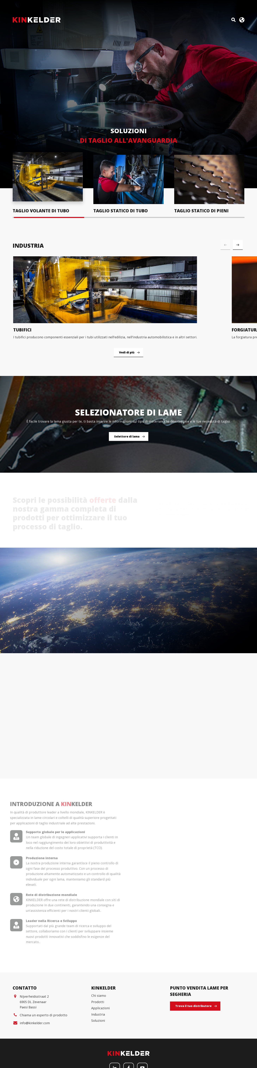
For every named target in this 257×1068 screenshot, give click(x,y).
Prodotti (97, 1046)
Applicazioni (100, 1052)
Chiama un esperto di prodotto (43, 1059)
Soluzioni (98, 1065)
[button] (238, 245)
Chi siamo (98, 1039)
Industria (98, 1058)
